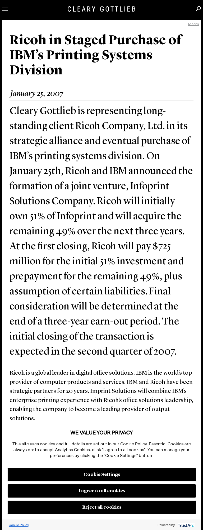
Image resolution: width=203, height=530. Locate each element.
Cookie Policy (19, 525)
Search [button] (198, 8)
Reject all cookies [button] (102, 507)
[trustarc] (185, 525)
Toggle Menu (5, 9)
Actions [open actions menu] (193, 24)
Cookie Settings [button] (102, 474)
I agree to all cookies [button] (102, 491)
